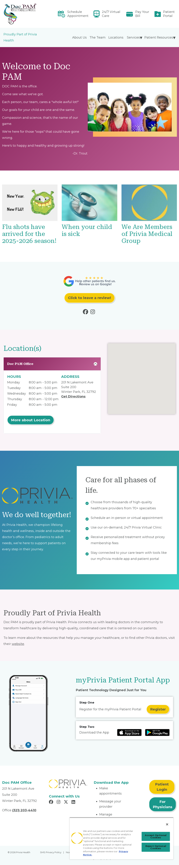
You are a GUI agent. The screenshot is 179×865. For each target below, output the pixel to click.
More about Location (30, 420)
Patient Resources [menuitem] (158, 37)
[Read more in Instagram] (93, 313)
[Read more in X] (66, 802)
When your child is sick (87, 230)
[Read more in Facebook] (86, 313)
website (18, 644)
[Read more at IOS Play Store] (129, 732)
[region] (121, 838)
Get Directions (73, 396)
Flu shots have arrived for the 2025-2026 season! (29, 233)
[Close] (167, 824)
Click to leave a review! (89, 298)
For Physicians (162, 804)
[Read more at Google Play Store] (157, 732)
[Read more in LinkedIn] (73, 802)
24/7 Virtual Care (111, 14)
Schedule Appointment (77, 14)
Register (158, 709)
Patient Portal (169, 14)
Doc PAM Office (20, 364)
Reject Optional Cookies (155, 847)
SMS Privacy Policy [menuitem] (50, 852)
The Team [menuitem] (98, 37)
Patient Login (162, 787)
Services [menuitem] (133, 37)
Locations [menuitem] (115, 37)
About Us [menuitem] (79, 37)
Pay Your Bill (142, 14)
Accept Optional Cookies (155, 836)
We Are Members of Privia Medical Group (146, 233)
